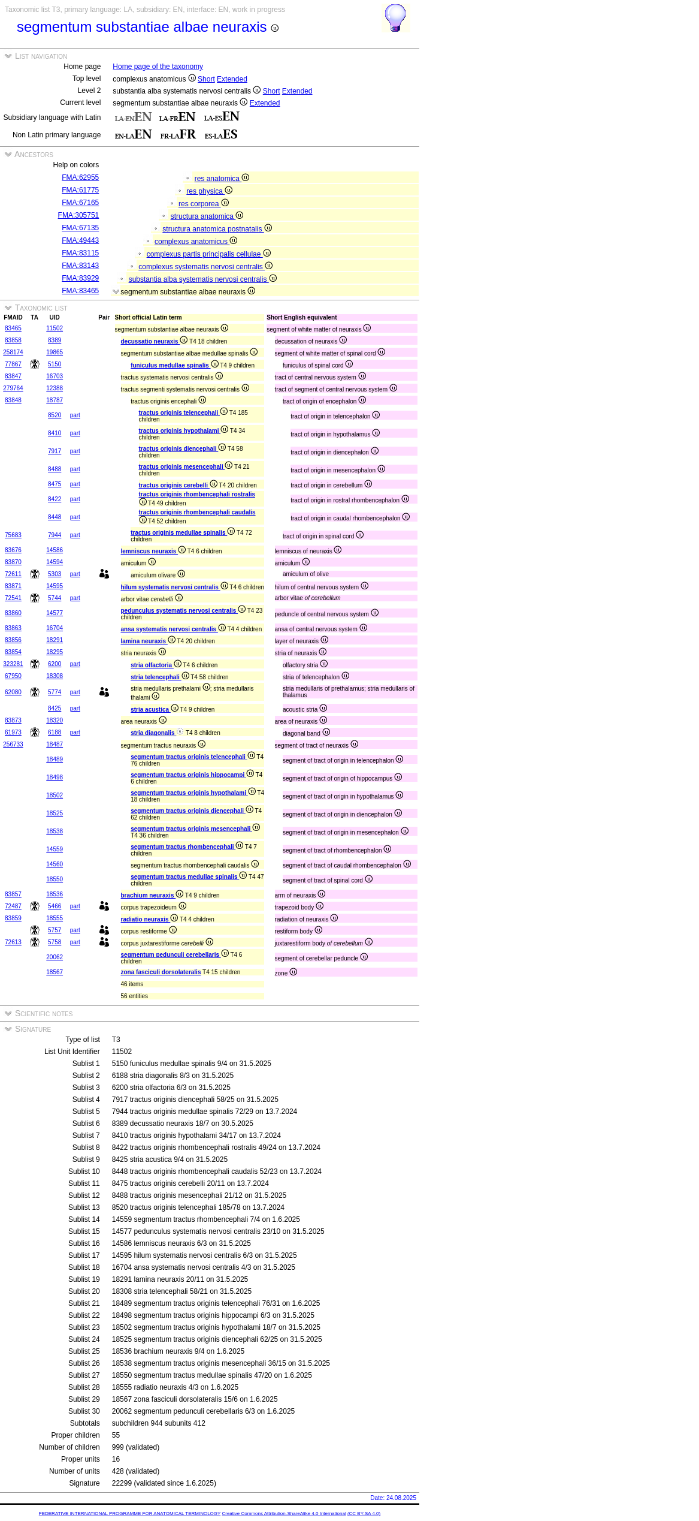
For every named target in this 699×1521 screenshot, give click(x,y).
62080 (13, 692)
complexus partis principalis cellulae (209, 254)
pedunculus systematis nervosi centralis (183, 610)
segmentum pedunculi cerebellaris (175, 954)
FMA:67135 (80, 228)
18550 (54, 879)
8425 (54, 708)
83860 (13, 613)
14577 (54, 613)
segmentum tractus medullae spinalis (189, 877)
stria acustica (154, 709)
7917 (54, 451)
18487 (54, 744)
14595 (54, 586)
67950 (13, 676)
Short (206, 79)
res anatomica (222, 178)
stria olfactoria (156, 665)
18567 (54, 972)
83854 (13, 652)
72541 (13, 598)
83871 (13, 586)
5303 (54, 574)
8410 (54, 433)
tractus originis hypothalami (184, 430)
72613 (13, 942)
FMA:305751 (78, 215)
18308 (54, 676)
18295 (54, 652)
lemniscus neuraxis (153, 551)
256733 (13, 744)
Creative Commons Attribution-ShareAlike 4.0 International (284, 1513)
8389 (54, 340)
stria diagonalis (157, 733)
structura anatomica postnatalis (216, 229)
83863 (13, 628)
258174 (13, 352)
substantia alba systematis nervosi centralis (203, 279)
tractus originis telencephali (183, 412)
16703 (54, 376)
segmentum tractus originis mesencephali (195, 829)
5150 (54, 364)
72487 (13, 906)
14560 (54, 864)
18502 (54, 795)
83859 (13, 918)
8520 (54, 415)
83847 (13, 376)
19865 (54, 352)
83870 (13, 562)
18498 (54, 777)
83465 (13, 328)
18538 (54, 831)
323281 (13, 664)
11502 (54, 328)
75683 (13, 535)
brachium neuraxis (152, 895)
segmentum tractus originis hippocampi (192, 775)
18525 (54, 813)
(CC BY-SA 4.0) (363, 1513)
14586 (54, 550)
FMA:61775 (80, 190)
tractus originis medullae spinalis (183, 532)
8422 (54, 499)
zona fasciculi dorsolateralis (161, 972)
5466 (54, 906)
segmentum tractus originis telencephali (193, 757)
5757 (54, 930)
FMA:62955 (80, 177)
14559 (54, 849)
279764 (13, 388)
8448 (54, 517)
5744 (54, 598)
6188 (54, 732)
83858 (13, 340)
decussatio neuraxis (154, 341)
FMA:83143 (80, 265)
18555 (54, 918)
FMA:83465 (80, 291)
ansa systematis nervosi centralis (173, 629)
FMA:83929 (80, 278)
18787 (54, 400)
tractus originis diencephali (182, 448)
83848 (13, 400)
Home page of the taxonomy (158, 66)
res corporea (203, 204)
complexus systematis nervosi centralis (205, 267)
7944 (54, 535)
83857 (13, 894)
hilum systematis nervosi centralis (174, 587)
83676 (13, 550)
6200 (54, 664)
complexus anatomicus (196, 241)
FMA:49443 (80, 240)
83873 (13, 720)
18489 (54, 759)
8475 (54, 484)
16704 (54, 628)
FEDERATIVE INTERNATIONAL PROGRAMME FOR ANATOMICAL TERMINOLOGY (129, 1513)
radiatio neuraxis (149, 919)
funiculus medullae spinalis (174, 365)
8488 (54, 469)
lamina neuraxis (148, 641)
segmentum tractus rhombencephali (187, 847)
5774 (54, 692)
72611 (13, 574)
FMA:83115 (80, 253)
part (75, 415)
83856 (13, 640)
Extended (232, 79)
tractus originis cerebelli (178, 485)
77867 (13, 364)
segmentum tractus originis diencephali (192, 811)
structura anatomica (207, 216)
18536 (54, 894)
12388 (54, 388)
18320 (54, 720)
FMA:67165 (80, 202)
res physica (209, 191)
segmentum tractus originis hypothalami (193, 793)
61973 (13, 732)
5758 (54, 942)
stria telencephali (160, 677)
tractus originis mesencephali (186, 466)
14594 (54, 562)
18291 (54, 640)
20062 (54, 957)
